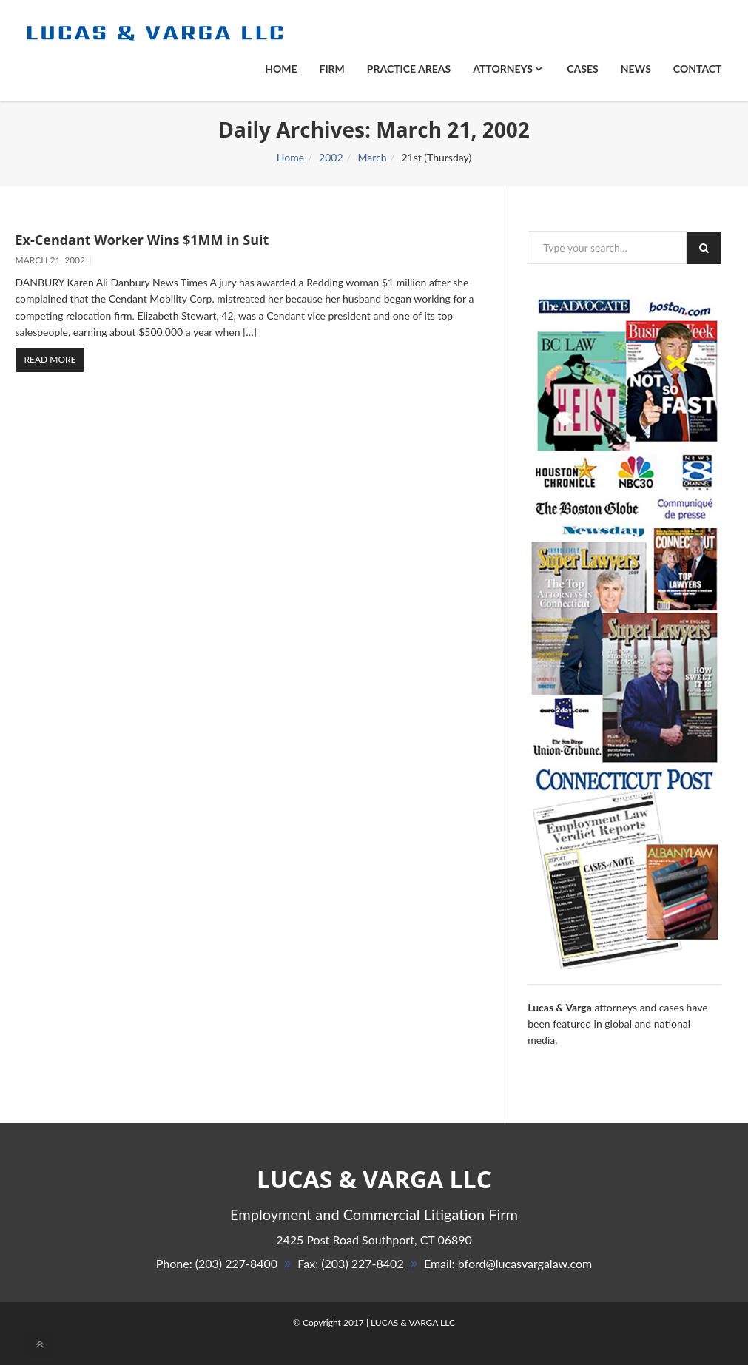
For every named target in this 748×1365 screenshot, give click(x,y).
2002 (331, 157)
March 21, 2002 (51, 260)
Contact (697, 68)
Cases (582, 68)
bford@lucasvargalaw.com (525, 1263)
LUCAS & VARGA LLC (413, 1322)
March (371, 157)
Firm (332, 68)
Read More (50, 359)
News (636, 68)
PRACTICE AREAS (409, 68)
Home (281, 68)
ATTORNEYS (507, 68)
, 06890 (374, 1240)
